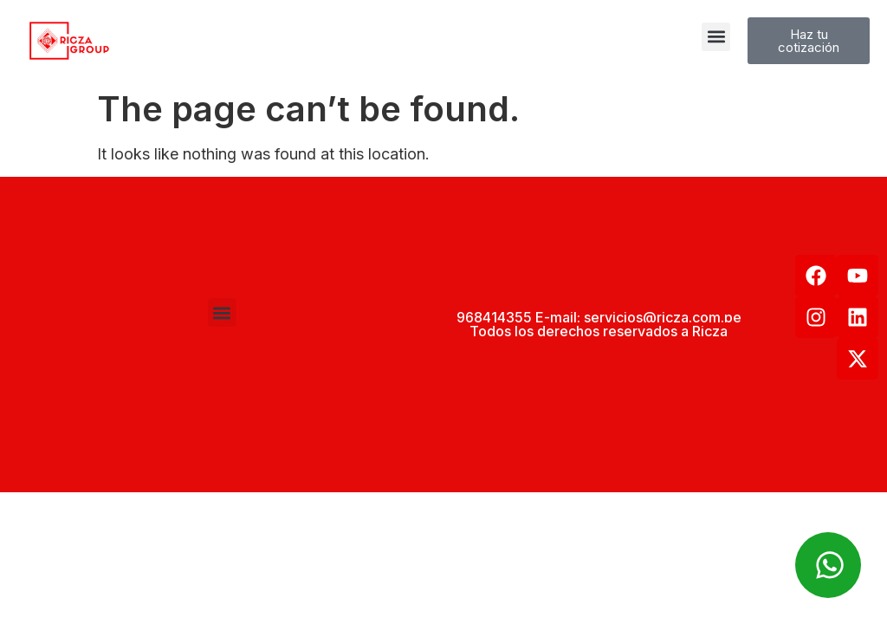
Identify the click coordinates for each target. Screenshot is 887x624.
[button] (716, 37)
